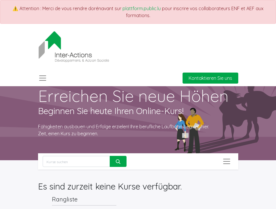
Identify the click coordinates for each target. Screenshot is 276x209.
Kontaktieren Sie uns (210, 78)
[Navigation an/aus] (227, 161)
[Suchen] (118, 161)
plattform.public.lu (141, 8)
